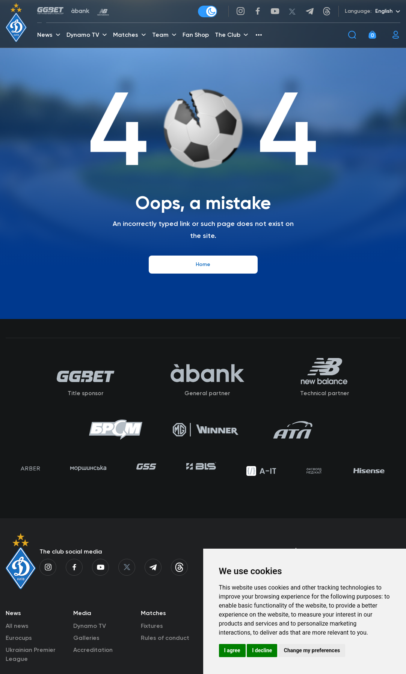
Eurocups (19, 646)
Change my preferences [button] (312, 650)
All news (17, 634)
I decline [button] (262, 650)
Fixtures (152, 634)
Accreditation (93, 658)
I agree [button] (232, 650)
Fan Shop (196, 35)
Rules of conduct (165, 646)
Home (203, 264)
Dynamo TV (89, 634)
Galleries (86, 646)
